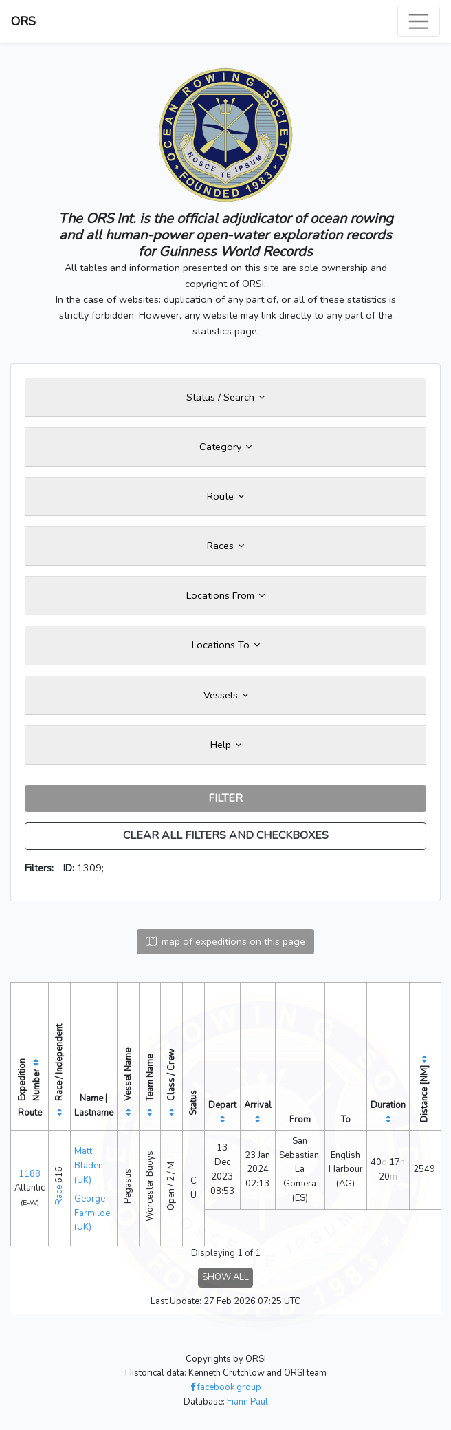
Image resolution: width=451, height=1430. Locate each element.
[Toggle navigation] (418, 21)
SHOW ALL (225, 1277)
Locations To (226, 645)
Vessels (226, 695)
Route (225, 496)
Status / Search (225, 397)
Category (225, 446)
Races (225, 546)
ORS (23, 21)
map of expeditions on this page (225, 941)
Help (225, 744)
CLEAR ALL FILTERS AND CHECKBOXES (226, 835)
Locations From (225, 595)
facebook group (225, 1387)
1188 (30, 1174)
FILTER (225, 798)
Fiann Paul (247, 1402)
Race (59, 1195)
